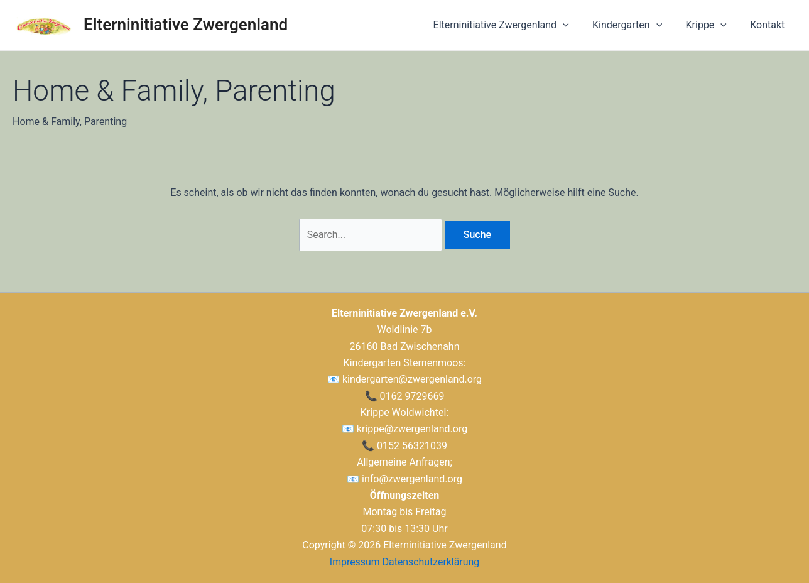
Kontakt (769, 25)
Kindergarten (635, 25)
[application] (574, 25)
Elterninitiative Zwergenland (186, 24)
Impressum (354, 562)
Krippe (711, 25)
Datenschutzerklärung (431, 562)
